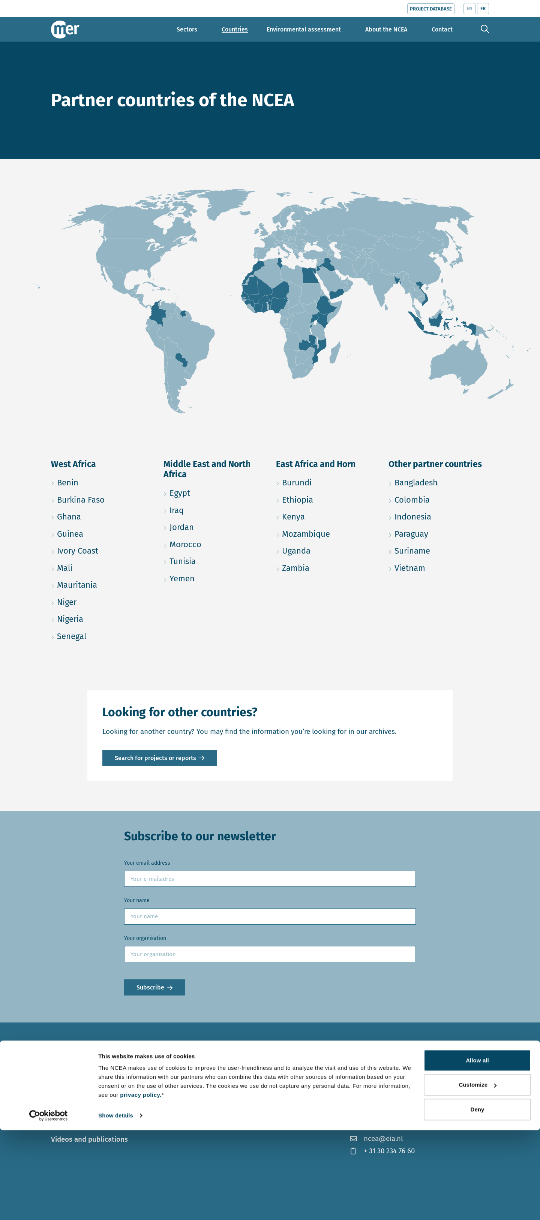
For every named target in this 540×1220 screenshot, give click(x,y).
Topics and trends (79, 1124)
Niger (101, 601)
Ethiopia (326, 498)
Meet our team (223, 1109)
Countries (66, 1094)
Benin (101, 481)
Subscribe (150, 987)
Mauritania (101, 584)
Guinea (101, 533)
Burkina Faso (101, 498)
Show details (115, 1205)
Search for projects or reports (155, 758)
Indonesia (438, 515)
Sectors (63, 1109)
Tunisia (214, 560)
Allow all (477, 1150)
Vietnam (438, 567)
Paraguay (438, 533)
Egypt (214, 492)
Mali (100, 567)
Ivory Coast (101, 549)
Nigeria (101, 618)
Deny (477, 1199)
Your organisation (145, 938)
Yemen (214, 577)
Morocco (214, 543)
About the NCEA (225, 1079)
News (59, 1079)
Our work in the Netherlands (245, 1094)
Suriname (438, 549)
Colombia (438, 498)
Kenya (326, 515)
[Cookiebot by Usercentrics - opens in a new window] (48, 1205)
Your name (137, 900)
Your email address (147, 863)
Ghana (101, 515)
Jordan (214, 526)
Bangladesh (438, 481)
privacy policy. (141, 1184)
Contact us (217, 1124)
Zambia (326, 567)
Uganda (326, 549)
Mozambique (326, 533)
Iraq (212, 509)
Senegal (101, 635)
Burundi (326, 481)
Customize (477, 1174)
